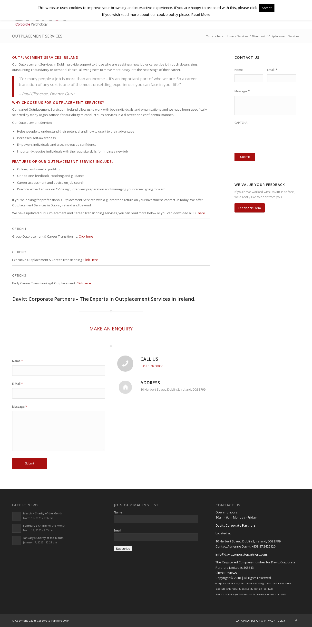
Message (19, 407)
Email (272, 70)
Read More (200, 14)
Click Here (90, 260)
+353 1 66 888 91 (152, 366)
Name (17, 361)
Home (230, 36)
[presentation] (263, 134)
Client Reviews (226, 572)
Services (242, 36)
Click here (86, 236)
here (201, 213)
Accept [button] (267, 8)
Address (150, 383)
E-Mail (17, 384)
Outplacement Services (37, 36)
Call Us (149, 359)
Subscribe (123, 548)
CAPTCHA (240, 123)
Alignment (258, 36)
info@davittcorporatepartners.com (241, 554)
